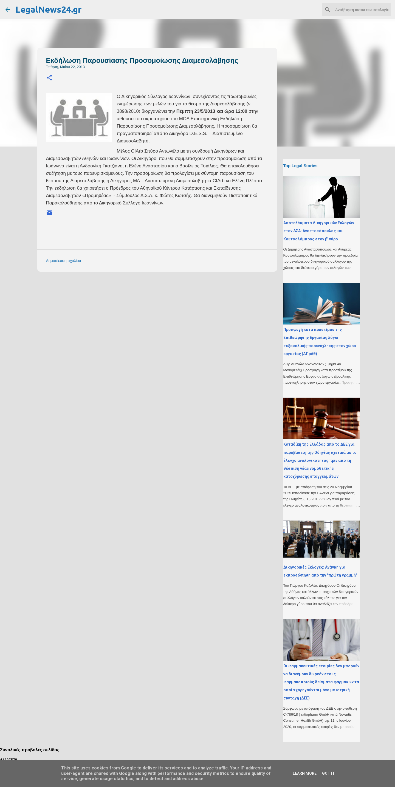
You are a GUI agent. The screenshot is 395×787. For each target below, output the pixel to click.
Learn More (305, 773)
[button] (49, 78)
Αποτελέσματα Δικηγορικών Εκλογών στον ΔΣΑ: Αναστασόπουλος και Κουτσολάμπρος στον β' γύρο (318, 231)
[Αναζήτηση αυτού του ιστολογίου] (362, 9)
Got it (328, 773)
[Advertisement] (168, 314)
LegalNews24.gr (48, 9)
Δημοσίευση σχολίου (63, 260)
